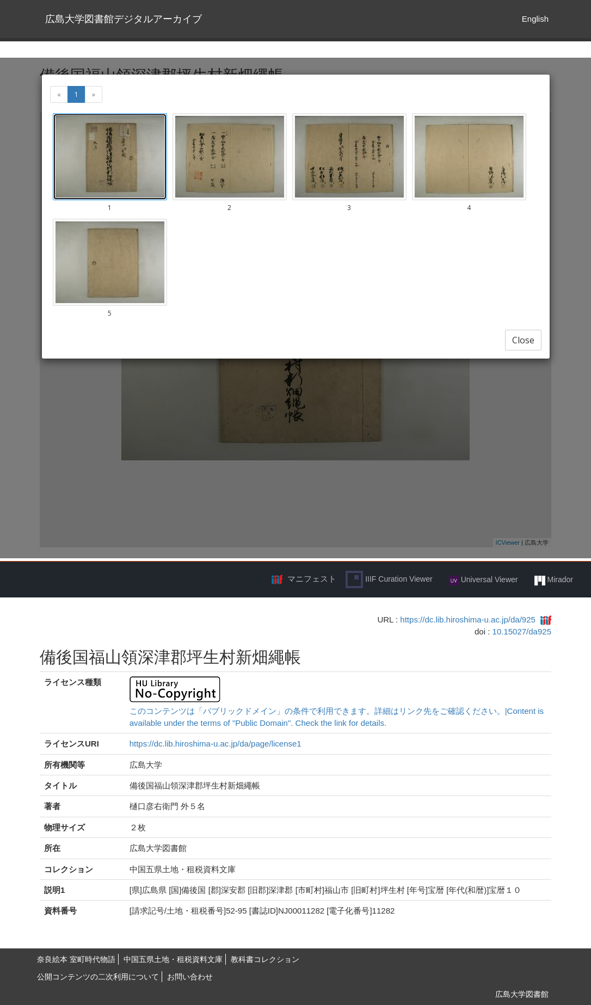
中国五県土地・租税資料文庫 (173, 959)
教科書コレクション (265, 959)
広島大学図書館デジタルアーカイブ (123, 19)
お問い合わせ (190, 976)
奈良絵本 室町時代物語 (76, 959)
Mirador (553, 580)
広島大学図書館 (522, 994)
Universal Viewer (483, 580)
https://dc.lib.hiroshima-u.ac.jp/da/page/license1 (215, 743)
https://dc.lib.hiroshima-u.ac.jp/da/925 (467, 619)
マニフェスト (311, 578)
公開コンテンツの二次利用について (98, 976)
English (535, 18)
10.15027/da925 (521, 631)
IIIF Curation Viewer (389, 579)
